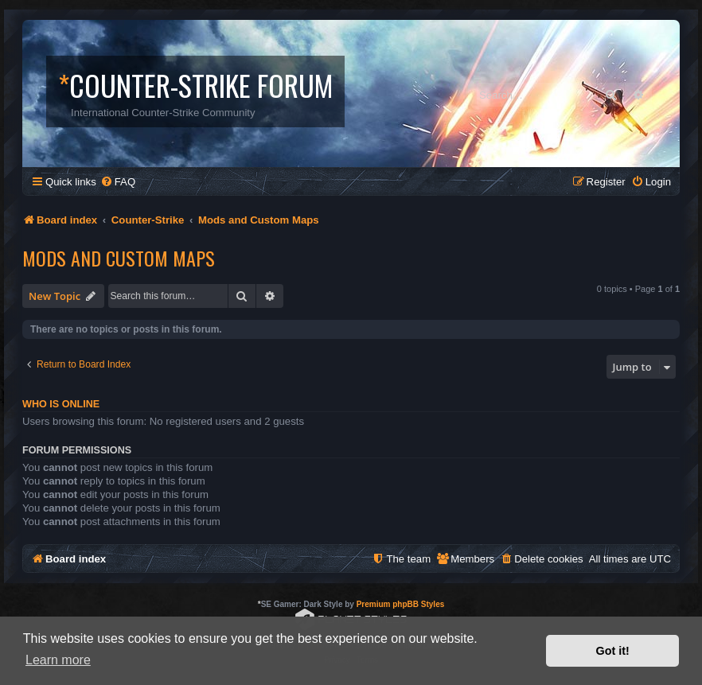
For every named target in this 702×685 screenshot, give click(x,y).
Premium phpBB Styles (401, 604)
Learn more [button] (58, 660)
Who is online (60, 404)
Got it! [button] (613, 650)
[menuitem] (117, 181)
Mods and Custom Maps (118, 257)
